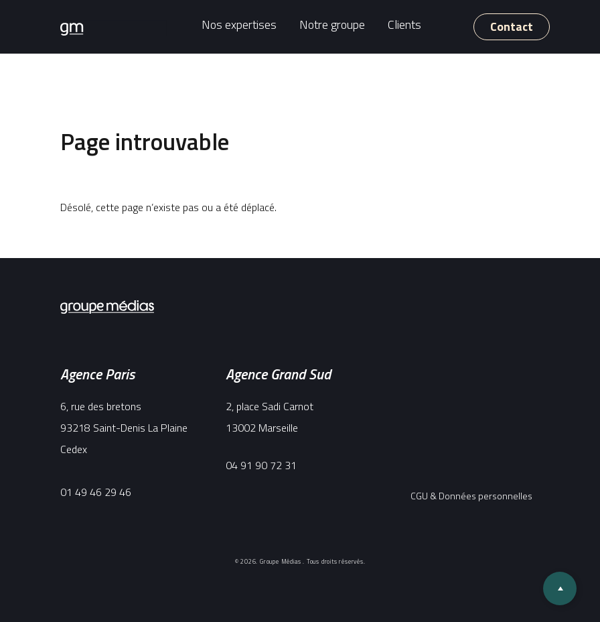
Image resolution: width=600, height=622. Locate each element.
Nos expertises (239, 24)
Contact (511, 26)
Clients (404, 24)
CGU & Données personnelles (471, 496)
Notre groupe (332, 24)
